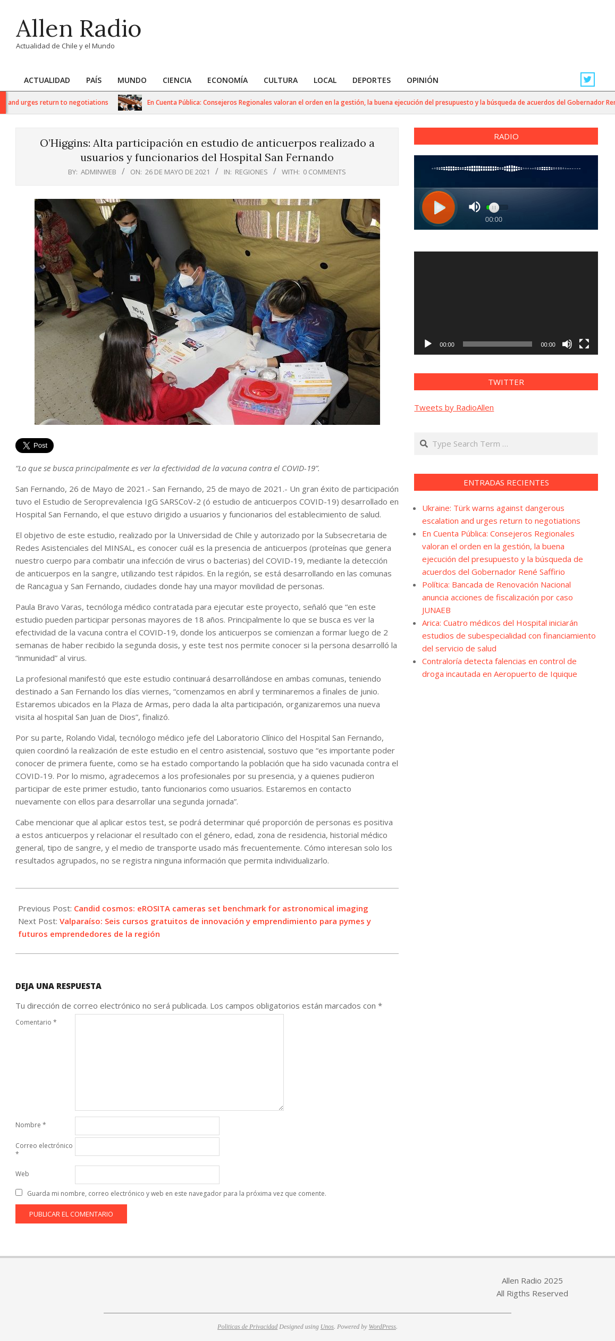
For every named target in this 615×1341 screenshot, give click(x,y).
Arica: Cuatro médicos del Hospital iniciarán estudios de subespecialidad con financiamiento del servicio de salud (509, 635)
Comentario (36, 1022)
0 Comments (324, 172)
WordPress (382, 1326)
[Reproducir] (428, 344)
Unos (327, 1326)
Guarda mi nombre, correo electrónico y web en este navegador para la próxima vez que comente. (176, 1193)
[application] (506, 303)
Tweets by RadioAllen (454, 407)
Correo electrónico (44, 1150)
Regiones (251, 172)
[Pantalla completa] (584, 344)
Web (22, 1173)
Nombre (30, 1124)
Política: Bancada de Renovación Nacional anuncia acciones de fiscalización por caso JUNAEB (497, 597)
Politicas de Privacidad (247, 1326)
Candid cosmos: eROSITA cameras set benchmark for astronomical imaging (221, 908)
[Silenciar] (567, 344)
